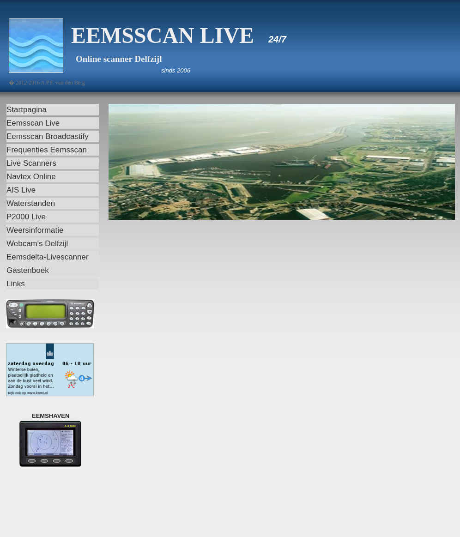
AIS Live (21, 190)
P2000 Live (26, 216)
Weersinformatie (34, 230)
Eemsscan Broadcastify (47, 136)
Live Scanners (31, 163)
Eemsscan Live (33, 123)
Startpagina (26, 109)
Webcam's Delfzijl (37, 243)
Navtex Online (31, 176)
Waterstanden (30, 203)
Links (15, 283)
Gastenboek (27, 270)
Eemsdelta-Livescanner (47, 257)
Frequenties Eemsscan (46, 149)
